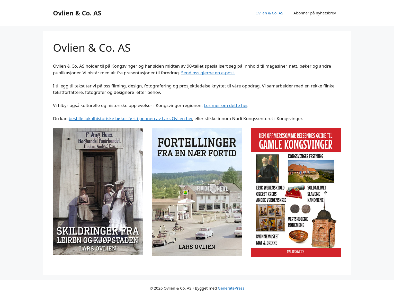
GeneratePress (231, 288)
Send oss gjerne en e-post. (208, 73)
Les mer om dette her (225, 105)
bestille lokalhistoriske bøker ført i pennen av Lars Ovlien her (130, 118)
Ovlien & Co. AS (77, 12)
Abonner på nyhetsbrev (314, 12)
